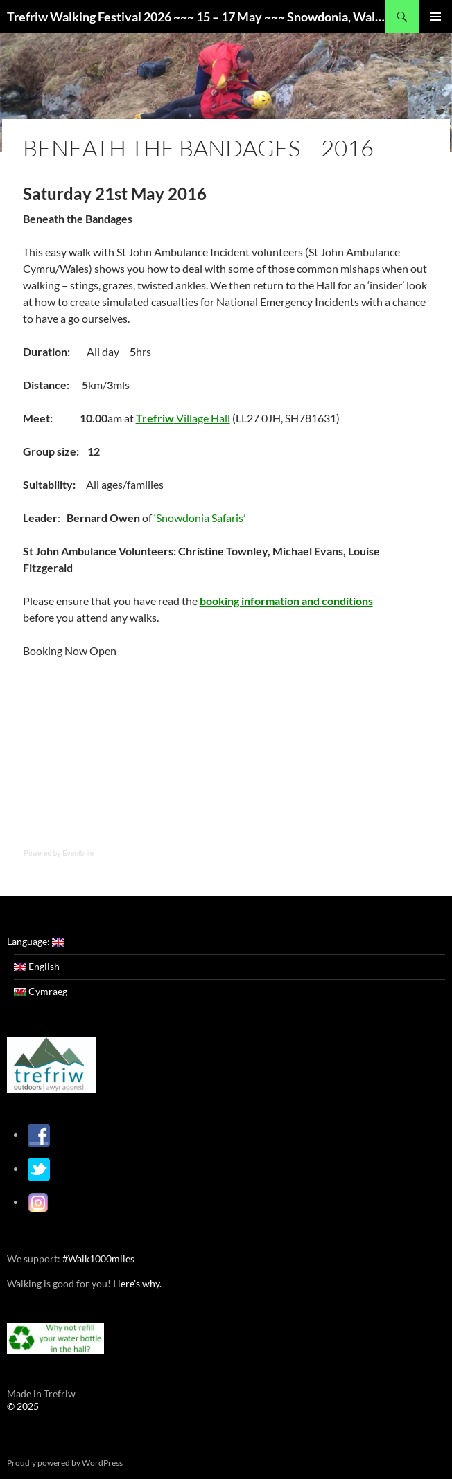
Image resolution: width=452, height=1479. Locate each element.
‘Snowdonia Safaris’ (199, 517)
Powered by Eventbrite (59, 853)
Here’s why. (136, 1283)
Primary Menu (435, 16)
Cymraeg (40, 991)
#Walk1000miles (98, 1258)
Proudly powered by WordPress (65, 1462)
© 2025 (23, 1405)
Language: (35, 941)
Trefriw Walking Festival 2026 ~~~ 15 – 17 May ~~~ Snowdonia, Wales (196, 16)
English (37, 966)
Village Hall (183, 417)
